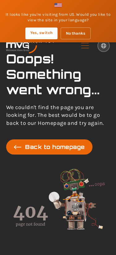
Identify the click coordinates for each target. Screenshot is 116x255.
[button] (85, 46)
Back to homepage (49, 147)
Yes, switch (41, 32)
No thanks (75, 33)
